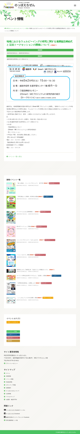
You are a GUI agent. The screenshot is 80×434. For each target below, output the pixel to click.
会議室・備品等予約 (12, 399)
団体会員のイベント (13, 337)
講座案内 (8, 388)
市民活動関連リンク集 (12, 420)
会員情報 (8, 393)
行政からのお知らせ (13, 322)
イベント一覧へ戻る (15, 156)
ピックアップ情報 (12, 331)
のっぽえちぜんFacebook (13, 413)
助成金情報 (9, 382)
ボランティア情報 (11, 385)
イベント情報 (10, 379)
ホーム (8, 373)
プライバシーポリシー (12, 363)
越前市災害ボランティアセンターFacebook (18, 417)
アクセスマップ (10, 396)
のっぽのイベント (12, 334)
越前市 (9, 328)
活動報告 (9, 340)
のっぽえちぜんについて (13, 390)
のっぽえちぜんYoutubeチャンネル (16, 410)
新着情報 (8, 376)
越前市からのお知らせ (13, 325)
